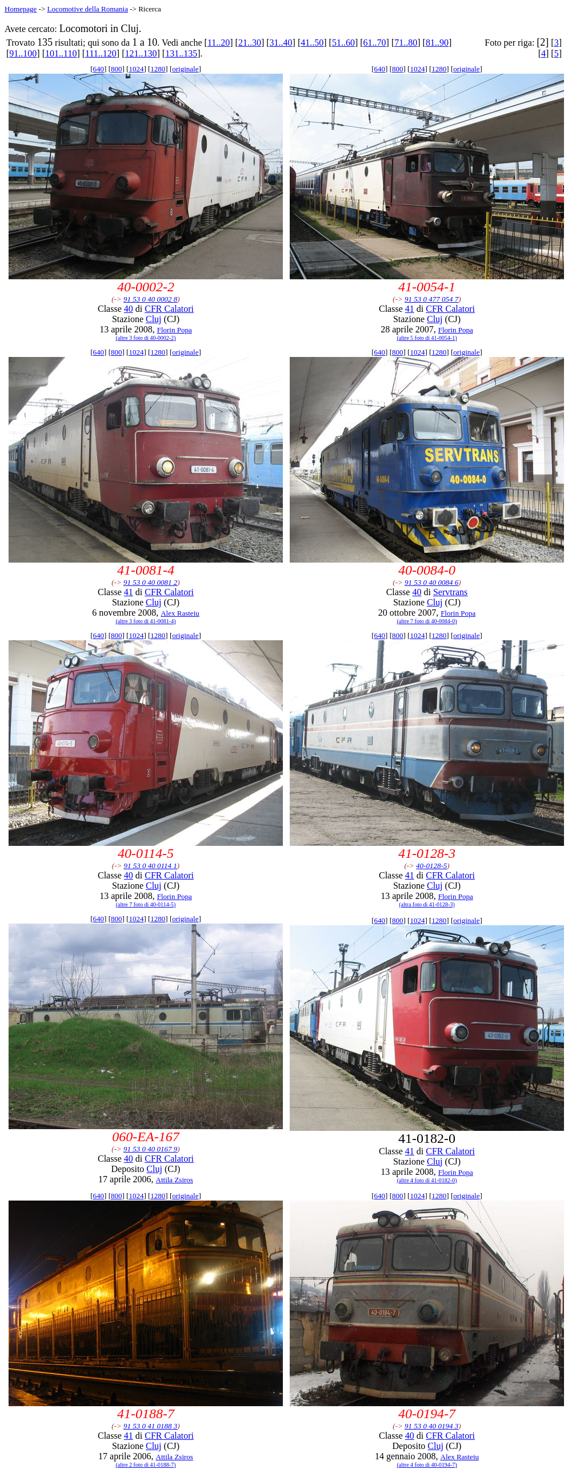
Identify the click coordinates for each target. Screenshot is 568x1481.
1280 (157, 69)
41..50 (312, 42)
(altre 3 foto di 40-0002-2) (146, 338)
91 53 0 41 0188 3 (150, 1426)
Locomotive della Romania (87, 9)
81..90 (437, 42)
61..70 (374, 42)
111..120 (101, 53)
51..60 (343, 42)
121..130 (141, 53)
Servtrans (450, 592)
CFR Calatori (169, 309)
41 (409, 309)
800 (116, 69)
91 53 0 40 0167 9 (150, 1149)
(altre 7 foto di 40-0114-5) (146, 904)
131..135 (181, 53)
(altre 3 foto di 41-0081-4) (146, 621)
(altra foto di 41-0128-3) (426, 904)
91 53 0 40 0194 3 (431, 1426)
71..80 (405, 42)
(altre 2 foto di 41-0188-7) (146, 1465)
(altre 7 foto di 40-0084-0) (427, 621)
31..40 (281, 42)
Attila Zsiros (174, 1179)
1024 (136, 69)
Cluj (154, 319)
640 (99, 69)
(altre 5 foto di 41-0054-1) (427, 338)
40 (128, 309)
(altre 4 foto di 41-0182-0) (427, 1180)
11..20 (218, 42)
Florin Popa (174, 330)
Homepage (21, 9)
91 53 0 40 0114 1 (150, 865)
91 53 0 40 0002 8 (150, 299)
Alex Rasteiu (180, 613)
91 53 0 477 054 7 (431, 299)
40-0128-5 (431, 865)
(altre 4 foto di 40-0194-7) (427, 1465)
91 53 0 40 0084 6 (431, 582)
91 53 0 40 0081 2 (150, 582)
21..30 (249, 42)
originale (185, 69)
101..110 (61, 53)
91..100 (23, 53)
